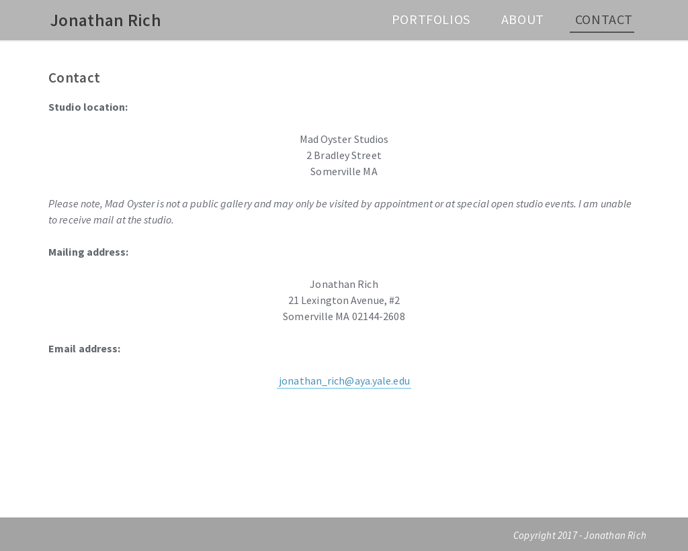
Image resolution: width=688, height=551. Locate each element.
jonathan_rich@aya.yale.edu (344, 380)
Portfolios (431, 19)
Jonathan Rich (105, 20)
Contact (604, 19)
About (522, 19)
